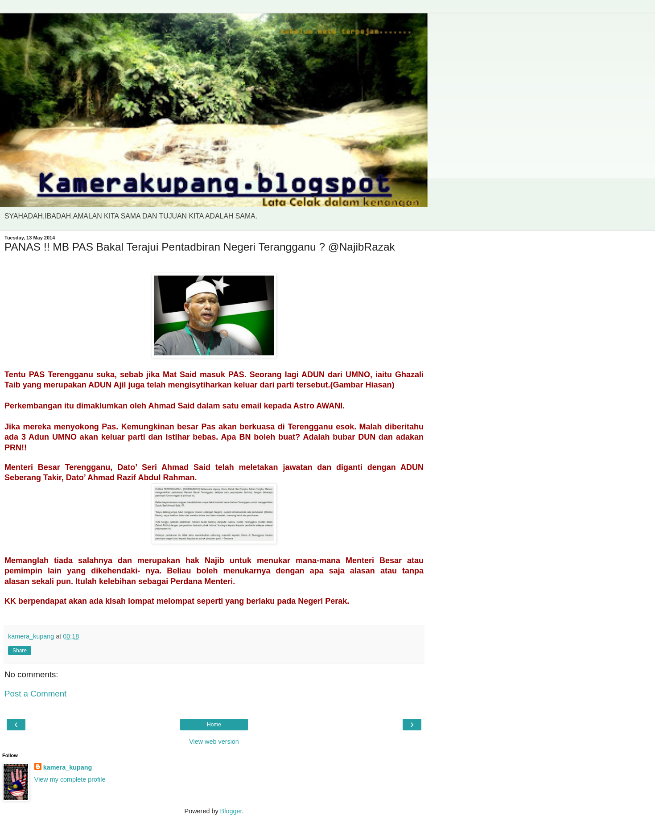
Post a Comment (35, 693)
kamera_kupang (67, 767)
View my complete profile (70, 779)
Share (19, 650)
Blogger (231, 811)
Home (214, 724)
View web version (214, 741)
